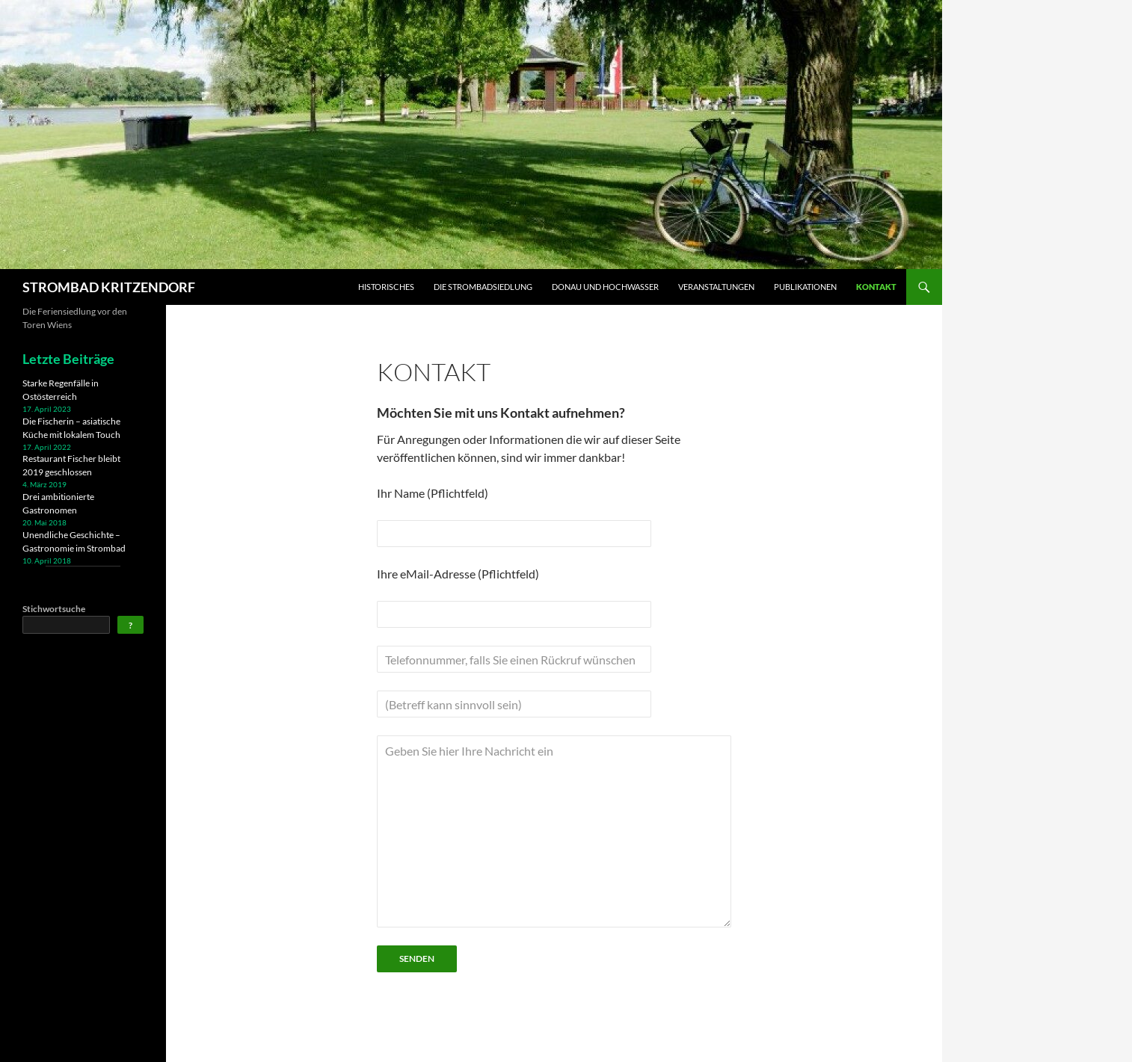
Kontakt (876, 286)
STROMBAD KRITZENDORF (108, 287)
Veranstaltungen (716, 286)
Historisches (386, 286)
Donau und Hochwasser (605, 286)
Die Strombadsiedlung (483, 286)
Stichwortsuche (53, 608)
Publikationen (805, 286)
